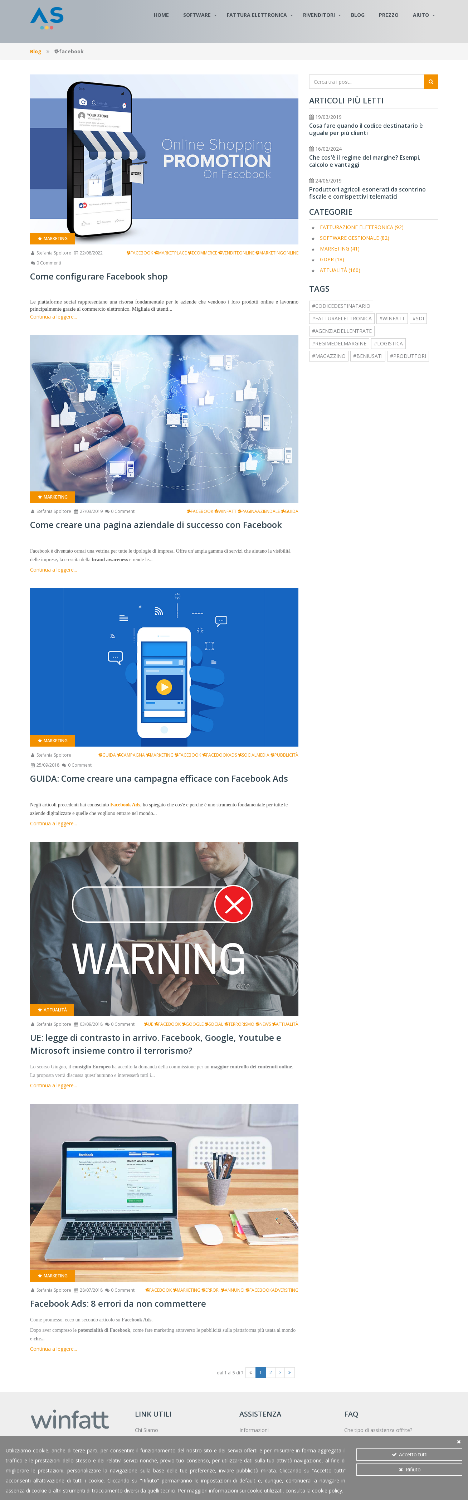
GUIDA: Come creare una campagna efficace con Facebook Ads (159, 778)
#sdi (418, 318)
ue (148, 1024)
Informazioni (254, 1430)
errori (210, 1290)
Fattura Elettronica (257, 14)
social (214, 1024)
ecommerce (202, 253)
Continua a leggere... (53, 316)
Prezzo (389, 14)
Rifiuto (409, 1469)
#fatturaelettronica (342, 318)
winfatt (225, 511)
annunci (232, 1290)
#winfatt (392, 318)
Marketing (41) (340, 248)
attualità (285, 1024)
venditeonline (236, 253)
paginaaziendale (259, 511)
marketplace (170, 253)
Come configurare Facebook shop (99, 276)
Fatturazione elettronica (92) (362, 227)
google (193, 1024)
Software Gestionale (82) (354, 237)
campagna (131, 755)
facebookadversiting (271, 1290)
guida (289, 511)
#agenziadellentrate (342, 330)
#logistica (388, 343)
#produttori (408, 356)
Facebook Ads (125, 804)
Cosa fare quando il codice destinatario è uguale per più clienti (366, 129)
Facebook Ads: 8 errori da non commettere (118, 1303)
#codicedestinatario (341, 305)
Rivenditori (319, 14)
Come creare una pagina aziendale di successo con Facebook (156, 524)
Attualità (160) (340, 270)
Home (161, 14)
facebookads (219, 755)
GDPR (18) (332, 259)
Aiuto (421, 14)
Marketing (52, 239)
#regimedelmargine (339, 343)
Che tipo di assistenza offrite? (378, 1430)
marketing (160, 755)
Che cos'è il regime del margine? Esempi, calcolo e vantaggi (364, 161)
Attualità (52, 1010)
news (263, 1024)
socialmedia (253, 755)
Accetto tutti (409, 1454)
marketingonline (276, 253)
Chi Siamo (146, 1430)
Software (197, 14)
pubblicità (284, 755)
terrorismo (239, 1024)
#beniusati (367, 356)
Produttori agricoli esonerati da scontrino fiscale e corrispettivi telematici (367, 192)
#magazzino (329, 356)
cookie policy (327, 1490)
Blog (358, 14)
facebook (140, 253)
